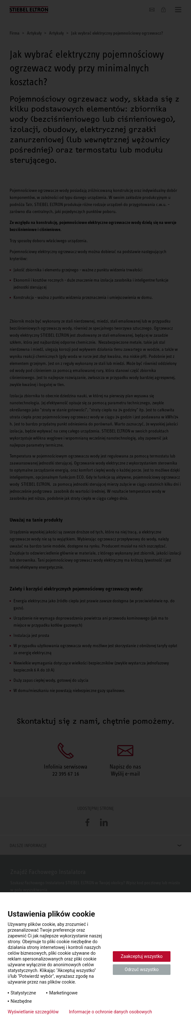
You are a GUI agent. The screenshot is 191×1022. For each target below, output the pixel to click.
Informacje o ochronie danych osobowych (110, 1011)
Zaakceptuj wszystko (142, 956)
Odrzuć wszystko (142, 969)
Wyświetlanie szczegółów (33, 1011)
